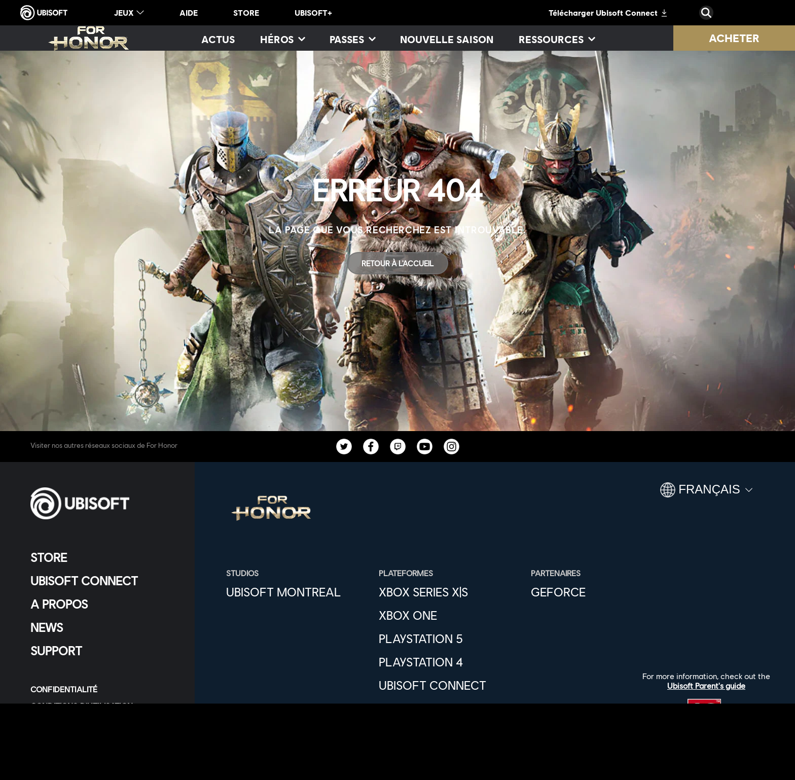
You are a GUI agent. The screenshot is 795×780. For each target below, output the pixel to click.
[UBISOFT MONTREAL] (297, 591)
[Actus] (218, 39)
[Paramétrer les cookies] (81, 739)
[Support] (103, 650)
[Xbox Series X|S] (450, 591)
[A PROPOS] (103, 604)
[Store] (103, 557)
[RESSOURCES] (556, 39)
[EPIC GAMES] (450, 708)
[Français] (706, 494)
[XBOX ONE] (450, 615)
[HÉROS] (282, 39)
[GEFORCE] (602, 591)
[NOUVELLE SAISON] (446, 39)
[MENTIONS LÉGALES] (103, 722)
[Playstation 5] (450, 638)
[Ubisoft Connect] (450, 685)
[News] (103, 627)
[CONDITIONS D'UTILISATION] (103, 705)
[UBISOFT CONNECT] (103, 580)
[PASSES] (352, 39)
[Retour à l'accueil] (397, 263)
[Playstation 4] (450, 661)
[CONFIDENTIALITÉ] (103, 689)
